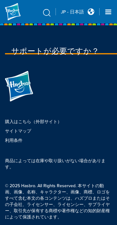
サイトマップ (18, 131)
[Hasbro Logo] (20, 11)
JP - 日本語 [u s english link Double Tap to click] (72, 11)
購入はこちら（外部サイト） (33, 121)
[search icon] (47, 13)
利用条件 (13, 140)
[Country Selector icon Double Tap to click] (91, 11)
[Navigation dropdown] (108, 12)
